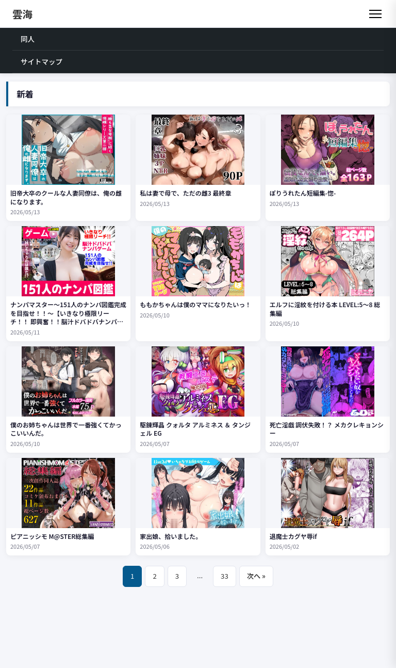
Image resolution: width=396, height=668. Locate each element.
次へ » (256, 576)
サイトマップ (41, 61)
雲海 (22, 13)
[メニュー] (375, 14)
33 (224, 576)
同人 (28, 39)
